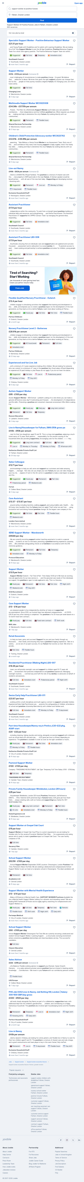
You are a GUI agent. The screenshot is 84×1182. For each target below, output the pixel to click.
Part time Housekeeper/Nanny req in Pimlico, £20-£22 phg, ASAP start (37, 727)
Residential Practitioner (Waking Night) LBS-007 (32, 663)
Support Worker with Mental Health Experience (31, 890)
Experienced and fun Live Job (23, 363)
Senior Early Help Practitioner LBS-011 (27, 695)
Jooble (15, 1178)
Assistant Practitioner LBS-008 (24, 237)
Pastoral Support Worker (20, 763)
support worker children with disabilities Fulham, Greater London (41, 1080)
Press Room (7, 1161)
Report (70, 64)
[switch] (73, 33)
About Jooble (7, 1151)
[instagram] (67, 1140)
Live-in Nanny (15, 1031)
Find (42, 20)
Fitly (56, 1173)
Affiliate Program (35, 1167)
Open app (78, 3)
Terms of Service (61, 1158)
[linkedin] (79, 1140)
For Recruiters (34, 1155)
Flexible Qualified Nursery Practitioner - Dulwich (32, 298)
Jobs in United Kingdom (63, 1155)
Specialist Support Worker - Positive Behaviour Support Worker (39, 40)
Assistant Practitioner (19, 204)
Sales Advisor (15, 959)
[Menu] (3, 3)
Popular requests (16, 1070)
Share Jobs (33, 1158)
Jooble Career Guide (36, 1161)
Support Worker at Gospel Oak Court (26, 825)
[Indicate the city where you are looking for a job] (42, 14)
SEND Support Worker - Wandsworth (26, 533)
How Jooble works (9, 1167)
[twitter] (73, 1140)
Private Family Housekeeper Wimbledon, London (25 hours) (37, 789)
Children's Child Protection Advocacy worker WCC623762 (37, 136)
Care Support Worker (19, 603)
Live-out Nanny (16, 168)
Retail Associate (17, 636)
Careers (5, 1173)
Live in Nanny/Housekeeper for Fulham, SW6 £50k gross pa (37, 427)
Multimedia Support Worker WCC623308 (28, 103)
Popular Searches (61, 1151)
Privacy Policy (60, 1161)
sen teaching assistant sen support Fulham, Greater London (40, 1108)
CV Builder (58, 1170)
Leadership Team (8, 1164)
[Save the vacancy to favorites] (74, 40)
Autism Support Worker (20, 391)
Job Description (60, 1164)
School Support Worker (20, 858)
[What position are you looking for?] (42, 8)
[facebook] (61, 1140)
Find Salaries (59, 1167)
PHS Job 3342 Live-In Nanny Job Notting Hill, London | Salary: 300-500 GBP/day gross (38, 993)
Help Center (7, 1155)
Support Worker (16, 71)
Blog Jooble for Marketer (37, 1164)
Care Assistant (16, 498)
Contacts (6, 1158)
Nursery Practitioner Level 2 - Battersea (28, 328)
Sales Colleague (16, 462)
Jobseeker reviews (9, 1170)
